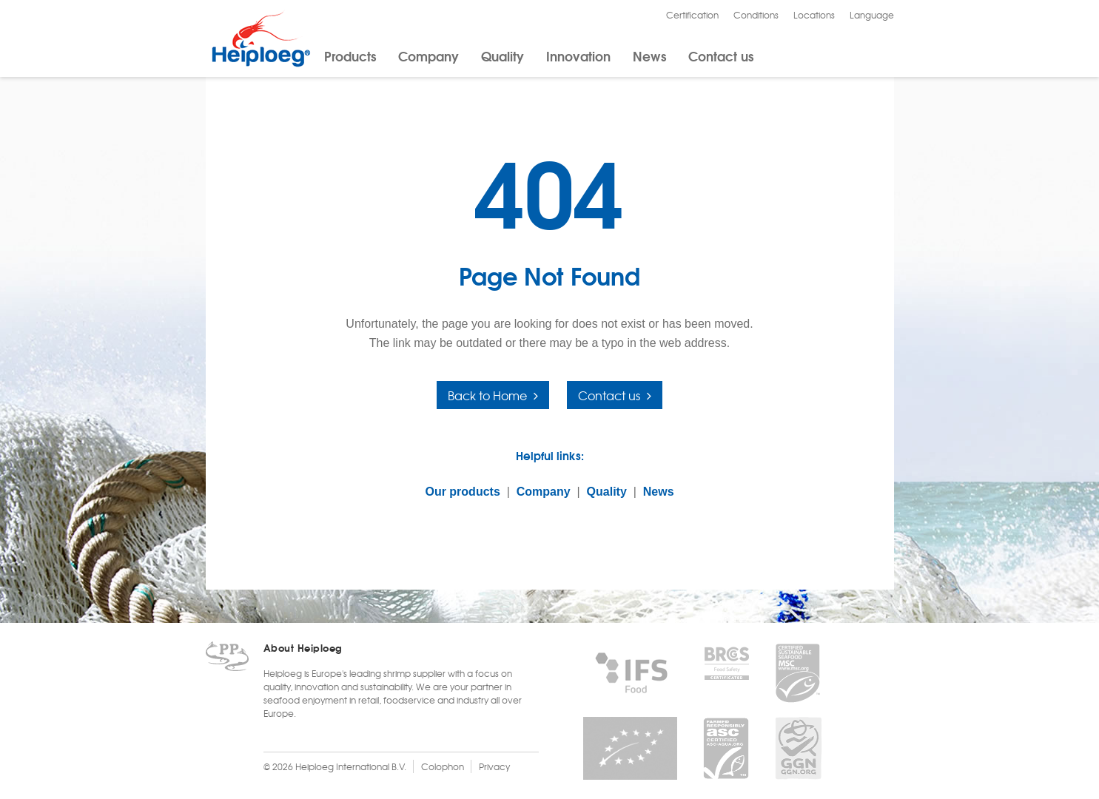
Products (350, 56)
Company (428, 56)
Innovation (578, 56)
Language (872, 14)
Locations (814, 14)
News (649, 56)
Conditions (756, 14)
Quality (502, 56)
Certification (692, 14)
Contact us (720, 56)
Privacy (494, 766)
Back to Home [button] (487, 395)
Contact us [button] (609, 395)
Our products (462, 491)
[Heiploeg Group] (261, 64)
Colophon (442, 766)
